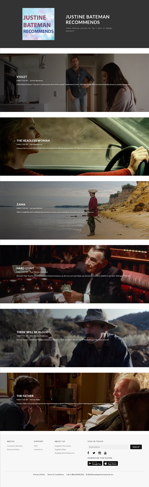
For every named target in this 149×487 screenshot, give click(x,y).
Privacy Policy (39, 474)
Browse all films (13, 449)
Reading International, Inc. (65, 453)
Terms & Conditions (55, 474)
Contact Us (38, 449)
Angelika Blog (60, 449)
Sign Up (136, 447)
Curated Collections (15, 446)
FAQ (35, 446)
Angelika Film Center (63, 446)
